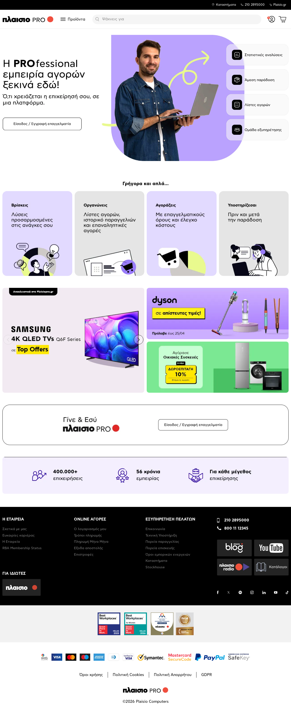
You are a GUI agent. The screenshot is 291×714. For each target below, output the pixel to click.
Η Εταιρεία (11, 541)
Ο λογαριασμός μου (90, 529)
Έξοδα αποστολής (88, 548)
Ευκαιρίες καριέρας (18, 535)
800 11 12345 (236, 528)
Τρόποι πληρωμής (88, 535)
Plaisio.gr (279, 4)
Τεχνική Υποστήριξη (161, 535)
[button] (8, 339)
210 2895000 (236, 520)
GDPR (206, 675)
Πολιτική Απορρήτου (172, 675)
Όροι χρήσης (91, 675)
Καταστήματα (226, 4)
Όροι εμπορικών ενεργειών (168, 554)
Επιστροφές (84, 554)
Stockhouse (155, 567)
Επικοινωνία (155, 529)
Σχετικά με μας (14, 529)
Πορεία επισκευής (160, 548)
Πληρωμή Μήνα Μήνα (91, 541)
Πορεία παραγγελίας (162, 541)
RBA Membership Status (22, 548)
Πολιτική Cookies (128, 675)
